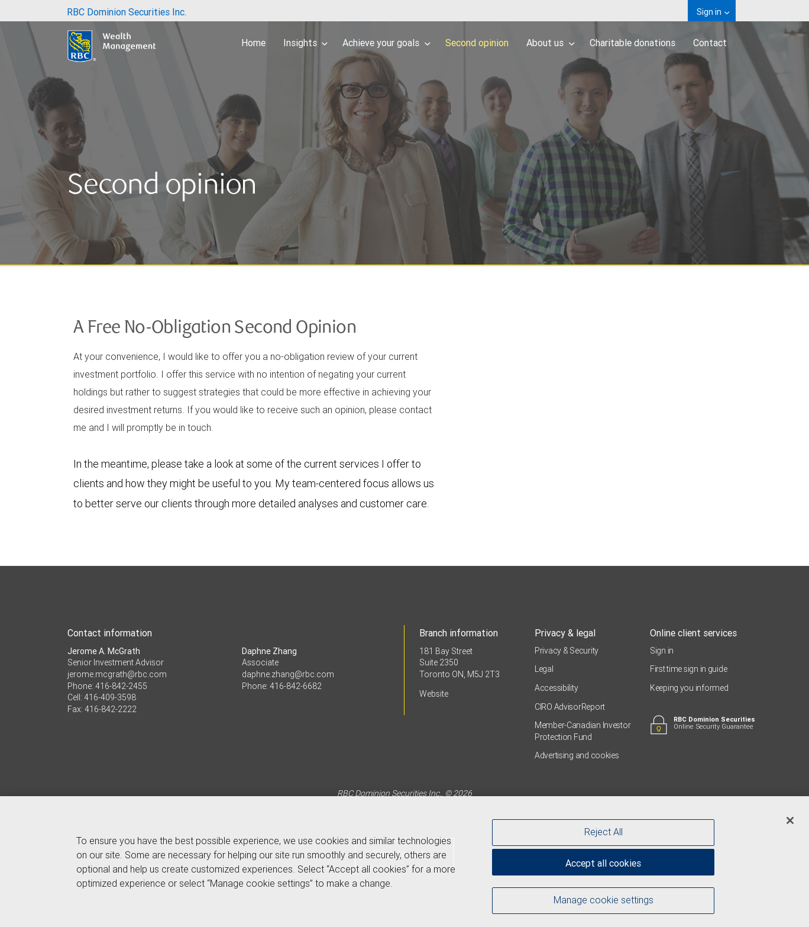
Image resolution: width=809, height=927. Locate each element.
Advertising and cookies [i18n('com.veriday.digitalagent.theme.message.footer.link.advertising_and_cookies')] (577, 755)
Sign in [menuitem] (713, 12)
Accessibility (556, 688)
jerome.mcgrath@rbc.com (117, 674)
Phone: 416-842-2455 (107, 686)
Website (433, 693)
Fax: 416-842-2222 (102, 709)
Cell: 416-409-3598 (101, 697)
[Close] (790, 823)
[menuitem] (127, 10)
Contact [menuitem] (710, 43)
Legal (544, 669)
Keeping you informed (689, 688)
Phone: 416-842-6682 (282, 686)
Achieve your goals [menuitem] (386, 43)
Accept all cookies (603, 866)
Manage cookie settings (603, 903)
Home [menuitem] (253, 43)
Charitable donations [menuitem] (632, 43)
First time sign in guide (688, 669)
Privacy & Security (566, 650)
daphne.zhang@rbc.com (288, 674)
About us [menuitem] (550, 43)
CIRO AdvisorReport (570, 706)
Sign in (662, 650)
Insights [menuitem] (305, 43)
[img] (404, 133)
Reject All (603, 835)
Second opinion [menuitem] (477, 43)
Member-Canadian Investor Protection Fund (582, 731)
